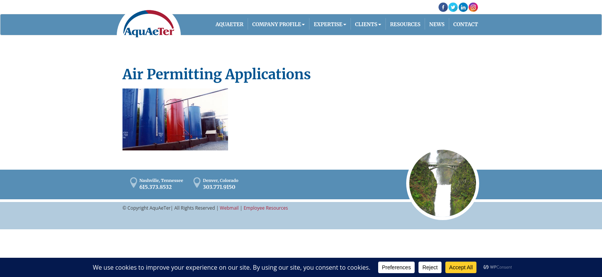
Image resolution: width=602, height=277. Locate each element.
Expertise (328, 24)
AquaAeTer (148, 23)
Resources (405, 24)
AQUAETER (230, 24)
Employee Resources (265, 208)
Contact (465, 24)
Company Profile (276, 24)
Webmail (229, 208)
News (437, 24)
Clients (366, 24)
